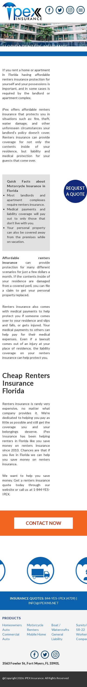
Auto (6, 630)
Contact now (43, 523)
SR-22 (80, 630)
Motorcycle (35, 625)
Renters (33, 630)
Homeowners (12, 625)
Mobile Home (36, 634)
